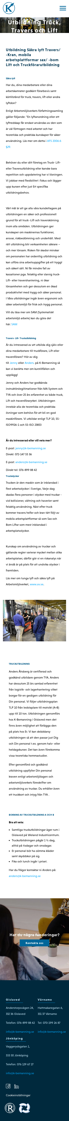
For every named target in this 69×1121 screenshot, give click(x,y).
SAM (14, 324)
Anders (29, 362)
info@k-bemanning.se (20, 1031)
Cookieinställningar (18, 1095)
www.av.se (36, 584)
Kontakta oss (34, 943)
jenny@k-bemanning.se (30, 448)
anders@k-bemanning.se (31, 462)
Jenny (13, 362)
